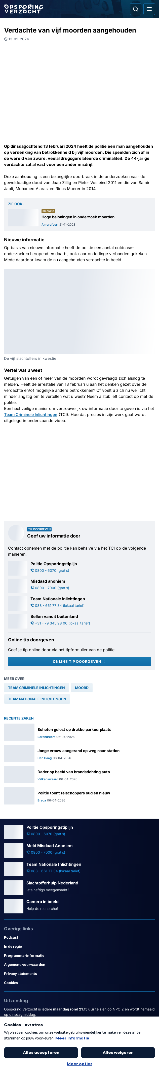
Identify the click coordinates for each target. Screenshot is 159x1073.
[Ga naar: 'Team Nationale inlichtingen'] (79, 603)
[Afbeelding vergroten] (151, 272)
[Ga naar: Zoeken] (135, 9)
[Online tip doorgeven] (79, 661)
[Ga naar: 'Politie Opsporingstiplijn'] (79, 568)
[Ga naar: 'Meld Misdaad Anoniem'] (79, 850)
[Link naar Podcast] (79, 937)
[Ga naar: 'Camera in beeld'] (79, 906)
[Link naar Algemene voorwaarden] (79, 964)
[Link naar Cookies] (79, 982)
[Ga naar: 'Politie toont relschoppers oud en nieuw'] (79, 795)
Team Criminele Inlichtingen (30, 414)
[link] (36, 687)
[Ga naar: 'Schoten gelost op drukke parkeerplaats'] (79, 732)
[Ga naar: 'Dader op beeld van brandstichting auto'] (79, 774)
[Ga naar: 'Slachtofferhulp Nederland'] (79, 887)
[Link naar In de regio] (79, 946)
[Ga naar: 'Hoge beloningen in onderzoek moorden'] (79, 218)
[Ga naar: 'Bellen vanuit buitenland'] (79, 621)
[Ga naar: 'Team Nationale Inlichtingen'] (79, 869)
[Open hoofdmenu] (149, 9)
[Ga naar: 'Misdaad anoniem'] (79, 586)
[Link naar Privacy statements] (79, 973)
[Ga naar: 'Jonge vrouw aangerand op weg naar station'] (79, 753)
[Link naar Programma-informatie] (79, 955)
